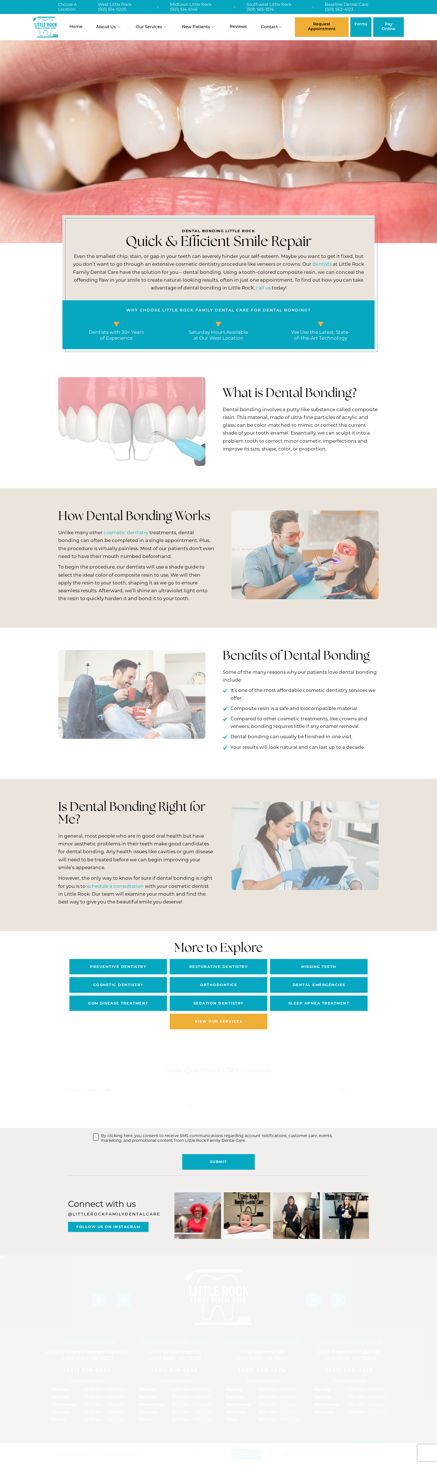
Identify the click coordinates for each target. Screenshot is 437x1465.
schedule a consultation (115, 886)
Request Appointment (322, 26)
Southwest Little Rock (269, 4)
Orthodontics (218, 984)
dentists (322, 264)
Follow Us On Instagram (108, 1226)
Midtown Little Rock (191, 4)
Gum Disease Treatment (118, 1003)
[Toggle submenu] (119, 27)
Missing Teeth (318, 966)
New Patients (199, 27)
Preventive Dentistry (118, 966)
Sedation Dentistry (218, 1003)
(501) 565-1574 (260, 9)
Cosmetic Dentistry (118, 984)
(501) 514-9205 (112, 9)
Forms (361, 24)
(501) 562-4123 (339, 9)
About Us (109, 27)
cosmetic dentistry (126, 532)
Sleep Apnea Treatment (318, 1003)
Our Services (152, 27)
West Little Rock (115, 4)
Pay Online (388, 26)
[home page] (45, 27)
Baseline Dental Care (346, 4)
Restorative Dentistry (218, 966)
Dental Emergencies (319, 984)
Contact (272, 27)
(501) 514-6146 (184, 9)
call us (263, 288)
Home (75, 27)
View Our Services (218, 1021)
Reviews (238, 27)
